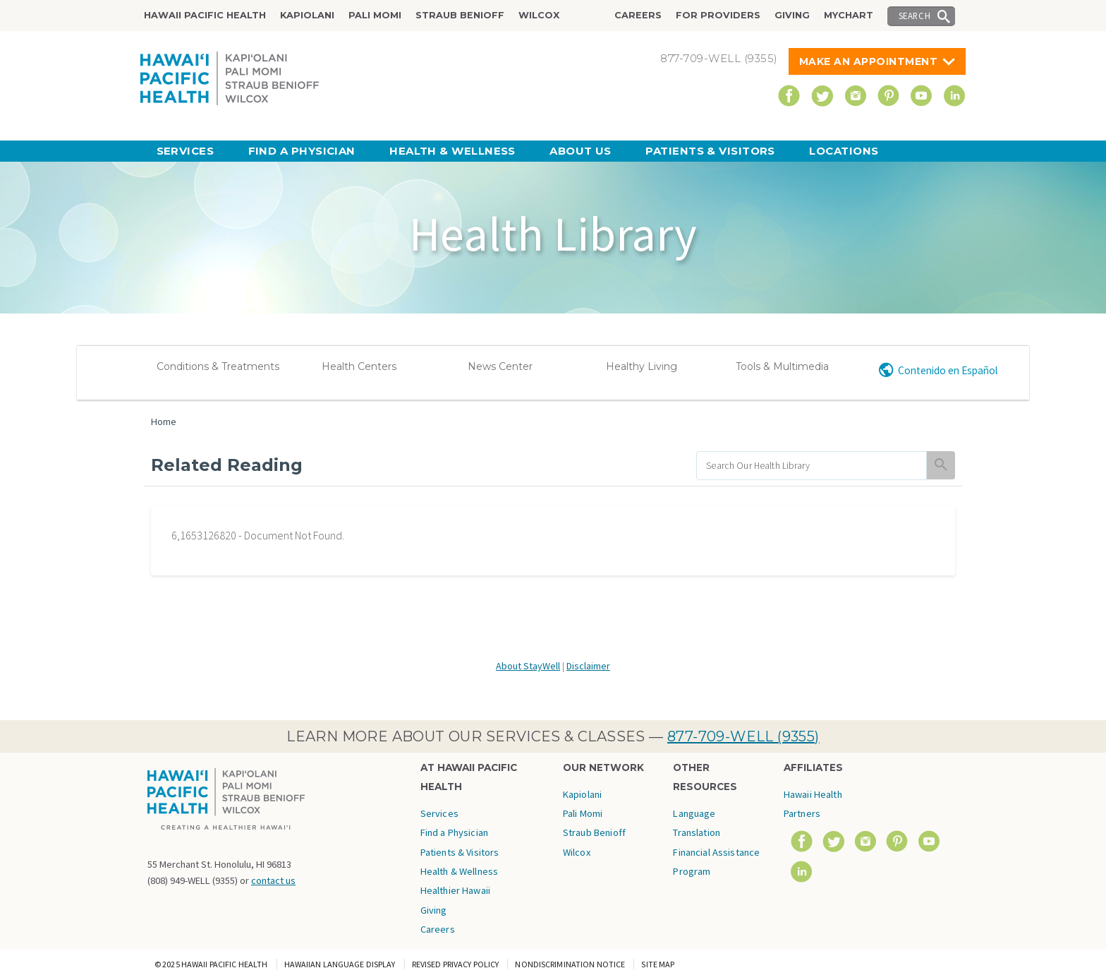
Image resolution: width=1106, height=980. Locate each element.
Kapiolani (307, 15)
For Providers (718, 15)
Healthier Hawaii (455, 890)
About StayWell (528, 665)
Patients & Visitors (710, 150)
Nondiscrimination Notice (570, 964)
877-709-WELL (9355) (743, 736)
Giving (792, 15)
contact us (273, 880)
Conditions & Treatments (218, 366)
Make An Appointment (868, 61)
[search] (811, 465)
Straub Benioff (459, 15)
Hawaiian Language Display (340, 964)
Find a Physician (302, 150)
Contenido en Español (947, 370)
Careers (638, 15)
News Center (500, 366)
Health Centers (359, 366)
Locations (843, 150)
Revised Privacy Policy (455, 964)
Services (185, 150)
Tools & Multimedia (782, 366)
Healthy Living (641, 366)
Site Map (657, 964)
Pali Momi (374, 15)
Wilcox (538, 15)
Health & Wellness (452, 150)
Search (915, 15)
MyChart (848, 15)
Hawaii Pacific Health (205, 15)
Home (163, 421)
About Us (580, 150)
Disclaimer (588, 665)
